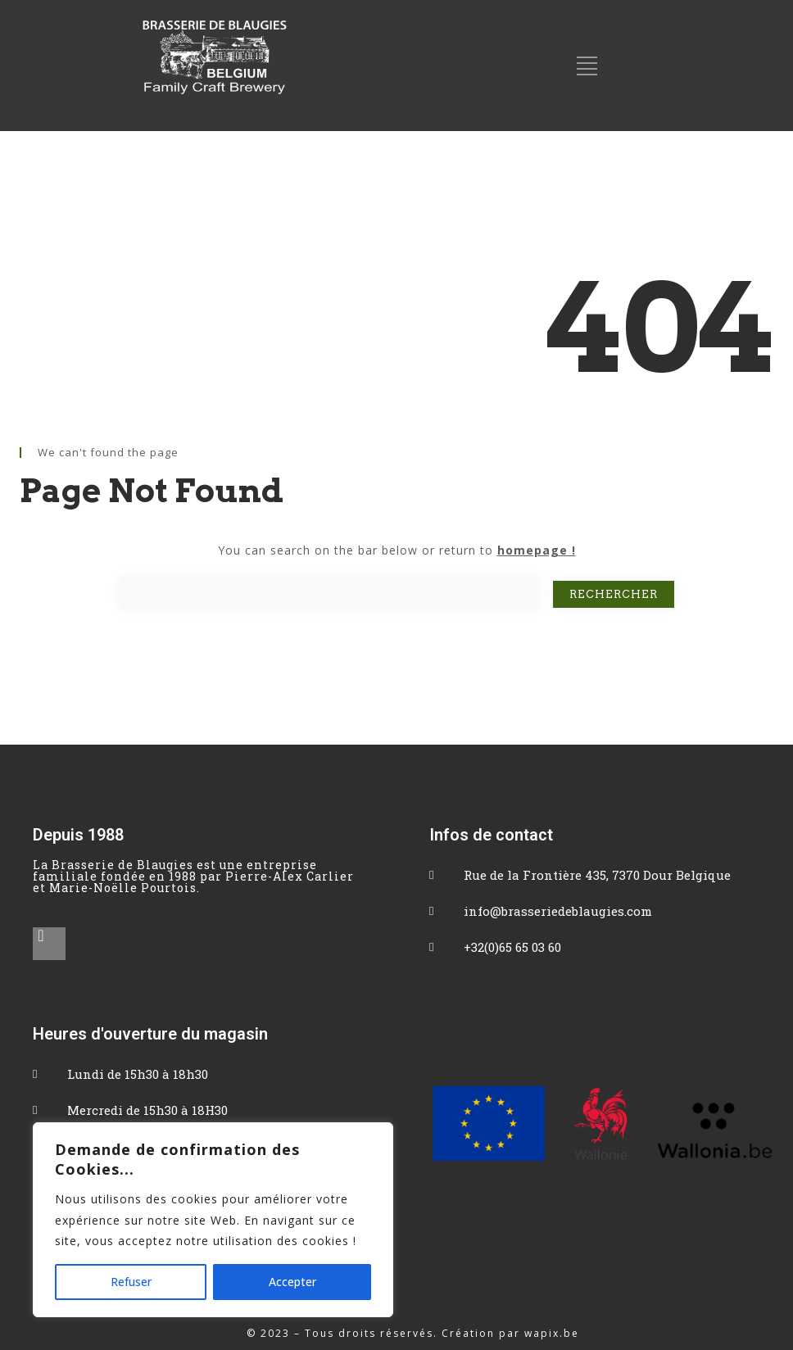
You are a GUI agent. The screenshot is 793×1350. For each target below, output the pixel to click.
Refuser (131, 1281)
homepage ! (536, 550)
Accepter (292, 1281)
